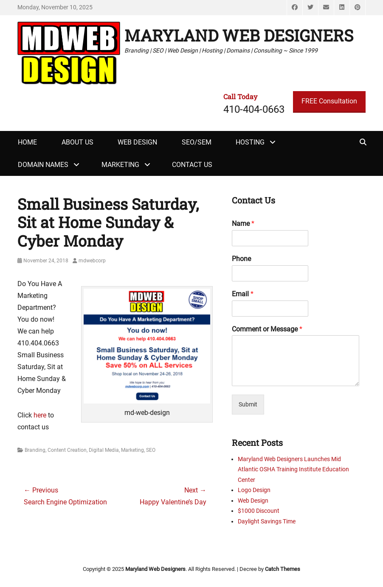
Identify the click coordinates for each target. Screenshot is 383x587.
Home (27, 142)
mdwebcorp (92, 261)
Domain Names (43, 165)
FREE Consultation (329, 101)
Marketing (120, 165)
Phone (241, 259)
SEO (150, 450)
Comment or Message (267, 329)
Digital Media (104, 450)
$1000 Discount (258, 510)
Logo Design (254, 490)
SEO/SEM (196, 142)
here (40, 415)
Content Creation (67, 450)
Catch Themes (282, 569)
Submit (248, 404)
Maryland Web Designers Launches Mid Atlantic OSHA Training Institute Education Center (293, 469)
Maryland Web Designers (238, 35)
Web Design (137, 142)
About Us (77, 142)
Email (242, 294)
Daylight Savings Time (267, 521)
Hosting (250, 142)
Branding (35, 450)
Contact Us (192, 165)
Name (243, 224)
